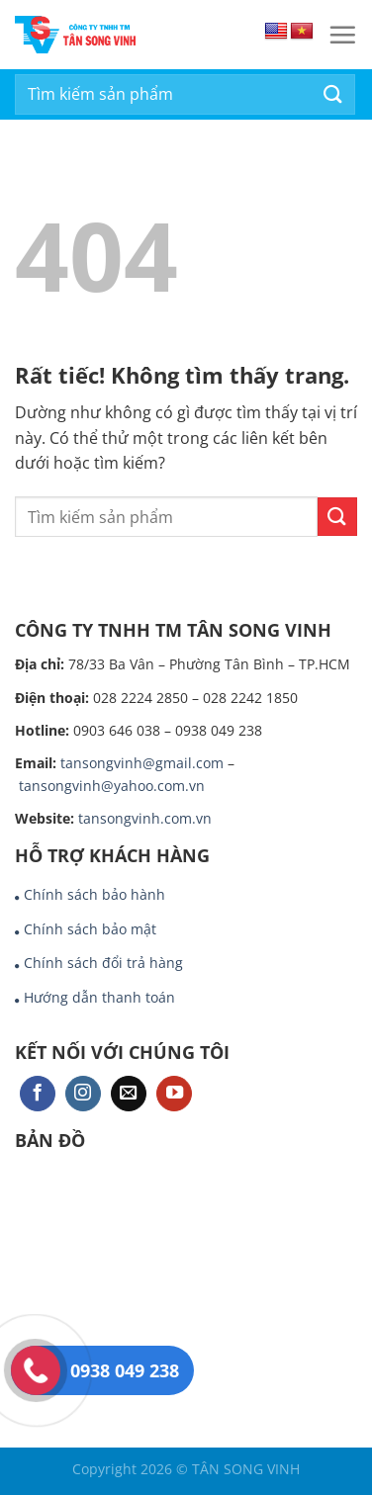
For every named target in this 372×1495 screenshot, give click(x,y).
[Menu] (342, 34)
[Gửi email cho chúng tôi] (128, 1094)
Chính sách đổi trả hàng (103, 962)
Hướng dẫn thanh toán (99, 997)
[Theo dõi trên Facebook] (37, 1094)
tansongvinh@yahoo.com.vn (112, 785)
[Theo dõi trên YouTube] (174, 1094)
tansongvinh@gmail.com (142, 762)
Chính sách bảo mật (90, 929)
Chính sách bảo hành (94, 894)
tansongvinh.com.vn (145, 818)
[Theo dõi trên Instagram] (83, 1094)
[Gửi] (333, 94)
